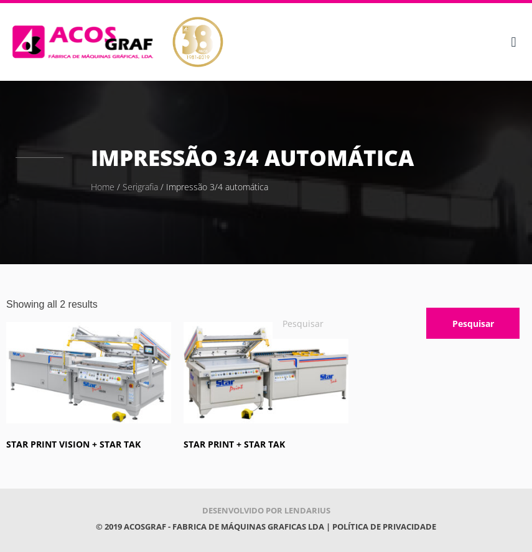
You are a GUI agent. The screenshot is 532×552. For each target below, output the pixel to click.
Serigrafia (140, 187)
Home (102, 187)
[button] (514, 42)
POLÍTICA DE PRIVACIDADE (384, 526)
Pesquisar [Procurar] (473, 323)
